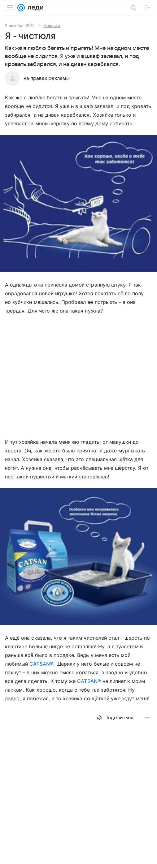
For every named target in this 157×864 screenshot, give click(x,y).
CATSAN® (41, 664)
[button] (78, 204)
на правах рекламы (47, 78)
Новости (51, 25)
